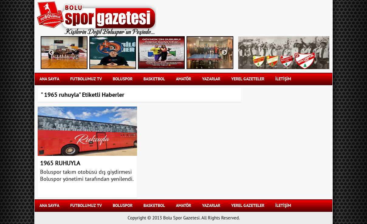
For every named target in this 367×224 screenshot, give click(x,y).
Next (224, 53)
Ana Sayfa (49, 79)
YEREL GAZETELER (247, 79)
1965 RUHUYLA (60, 163)
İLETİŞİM (283, 79)
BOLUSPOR (122, 79)
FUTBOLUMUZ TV (86, 79)
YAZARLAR (211, 79)
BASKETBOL (154, 79)
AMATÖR (183, 79)
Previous (51, 53)
